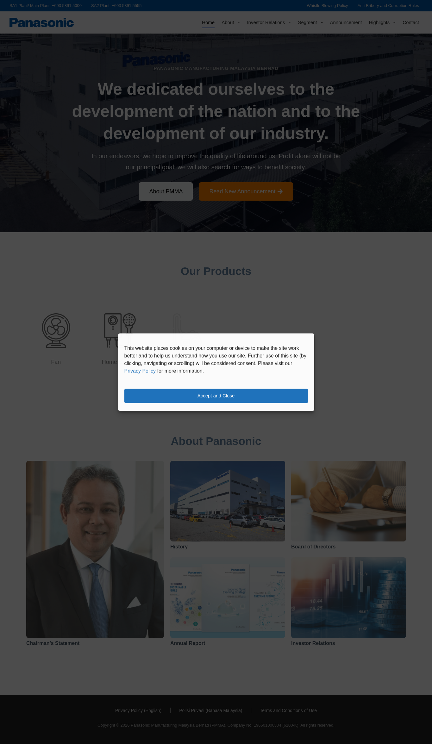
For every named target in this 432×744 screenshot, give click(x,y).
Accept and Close (216, 395)
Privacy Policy (140, 370)
